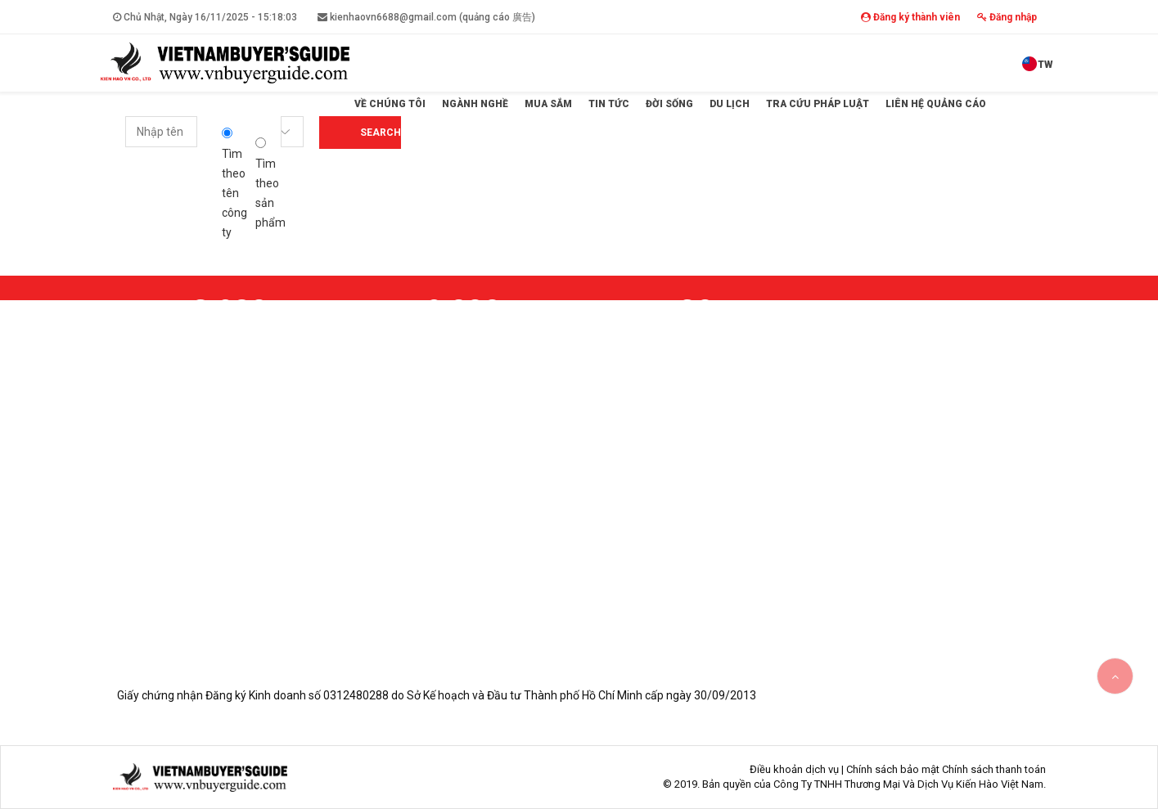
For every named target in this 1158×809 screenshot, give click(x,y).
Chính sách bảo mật (892, 769)
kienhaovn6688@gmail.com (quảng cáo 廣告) (426, 17)
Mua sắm (548, 104)
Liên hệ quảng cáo (935, 104)
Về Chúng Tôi (390, 104)
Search (380, 132)
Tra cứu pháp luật (817, 104)
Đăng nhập (1007, 17)
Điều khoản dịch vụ (794, 769)
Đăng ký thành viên (910, 17)
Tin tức (608, 104)
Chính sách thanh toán (994, 769)
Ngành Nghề (475, 104)
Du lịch (730, 104)
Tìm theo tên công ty (234, 183)
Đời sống (669, 104)
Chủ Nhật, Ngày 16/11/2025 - (205, 17)
